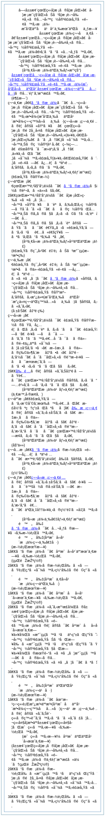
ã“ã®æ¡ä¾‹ (44, 103)
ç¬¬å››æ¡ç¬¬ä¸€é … (48, 477)
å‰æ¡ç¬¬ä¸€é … (88, 408)
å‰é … (23, 371)
